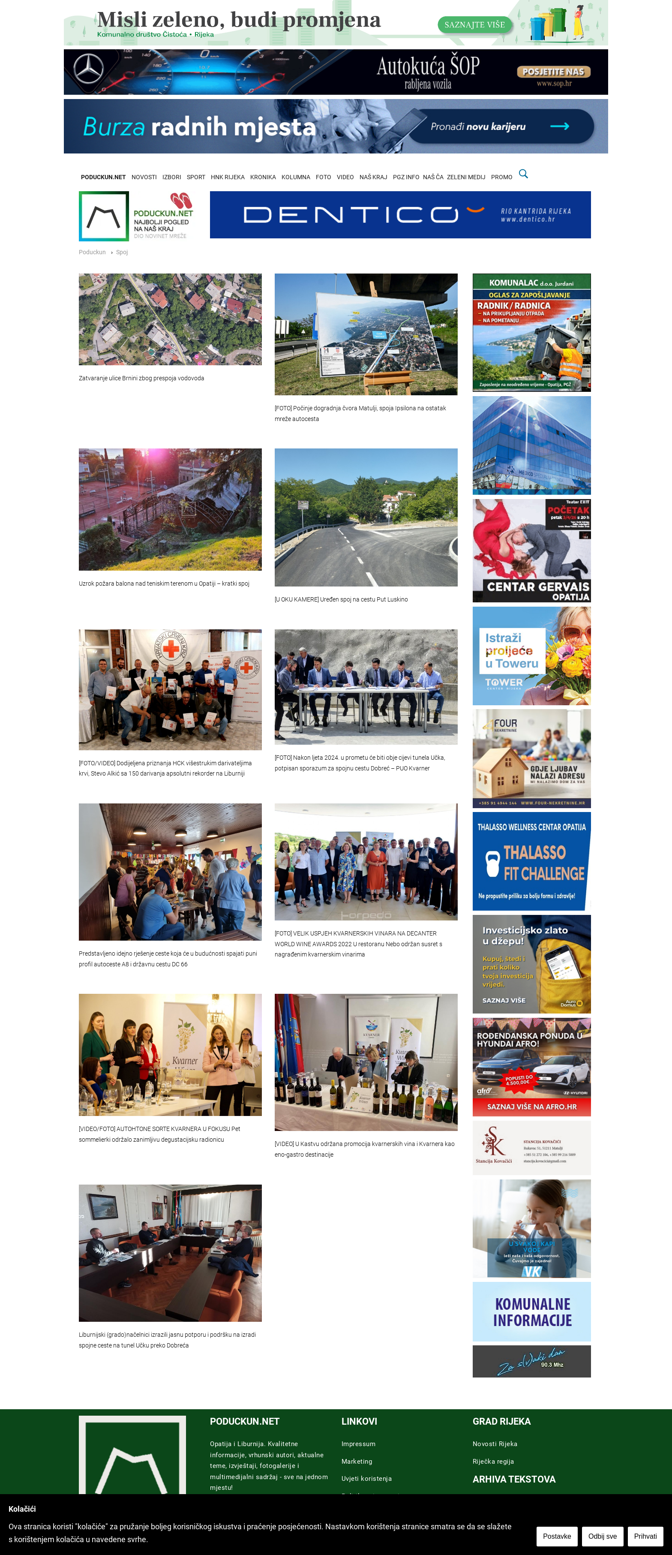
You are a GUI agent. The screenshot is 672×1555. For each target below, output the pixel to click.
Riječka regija (493, 1461)
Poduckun (92, 252)
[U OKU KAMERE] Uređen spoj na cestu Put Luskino (341, 599)
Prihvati (645, 1536)
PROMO (502, 177)
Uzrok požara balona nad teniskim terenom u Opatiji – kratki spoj (164, 583)
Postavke (557, 1536)
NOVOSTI (144, 177)
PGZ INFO (406, 177)
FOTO (323, 177)
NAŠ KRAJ (373, 177)
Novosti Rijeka (495, 1444)
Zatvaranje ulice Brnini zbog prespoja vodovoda (141, 378)
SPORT (196, 177)
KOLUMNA (296, 177)
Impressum (359, 1444)
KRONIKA (263, 177)
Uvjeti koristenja (367, 1479)
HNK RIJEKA (228, 177)
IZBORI (171, 177)
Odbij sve (602, 1536)
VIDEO (345, 177)
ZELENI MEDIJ (466, 177)
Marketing (357, 1461)
